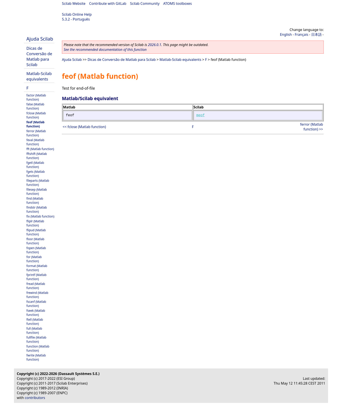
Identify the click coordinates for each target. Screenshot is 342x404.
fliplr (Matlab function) (35, 223)
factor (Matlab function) (36, 97)
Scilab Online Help (77, 14)
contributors (35, 397)
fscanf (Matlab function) (36, 304)
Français (301, 34)
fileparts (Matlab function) (37, 182)
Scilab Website (74, 3)
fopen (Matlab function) (36, 250)
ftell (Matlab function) (34, 321)
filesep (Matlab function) (36, 191)
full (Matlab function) (34, 330)
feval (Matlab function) (35, 142)
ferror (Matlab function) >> (311, 127)
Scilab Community (144, 3)
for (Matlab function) (34, 259)
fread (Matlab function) (35, 286)
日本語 (316, 34)
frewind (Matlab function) (37, 295)
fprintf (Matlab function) (36, 277)
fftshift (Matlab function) (36, 156)
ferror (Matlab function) (36, 133)
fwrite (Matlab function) (36, 357)
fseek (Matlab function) (35, 312)
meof (200, 115)
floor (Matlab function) (35, 241)
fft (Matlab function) (40, 149)
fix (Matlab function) (40, 216)
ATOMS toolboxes (177, 3)
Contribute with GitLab (107, 3)
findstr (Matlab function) (36, 209)
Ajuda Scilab (39, 39)
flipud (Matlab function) (36, 232)
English (286, 34)
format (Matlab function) (36, 268)
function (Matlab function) (37, 348)
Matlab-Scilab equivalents (39, 76)
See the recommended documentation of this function (105, 49)
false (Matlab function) (35, 106)
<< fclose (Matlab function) (84, 126)
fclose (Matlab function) (36, 115)
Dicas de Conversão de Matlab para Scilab (39, 56)
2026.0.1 (154, 44)
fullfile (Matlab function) (36, 339)
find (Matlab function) (34, 200)
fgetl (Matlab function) (35, 165)
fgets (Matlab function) (35, 173)
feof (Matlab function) (35, 124)
